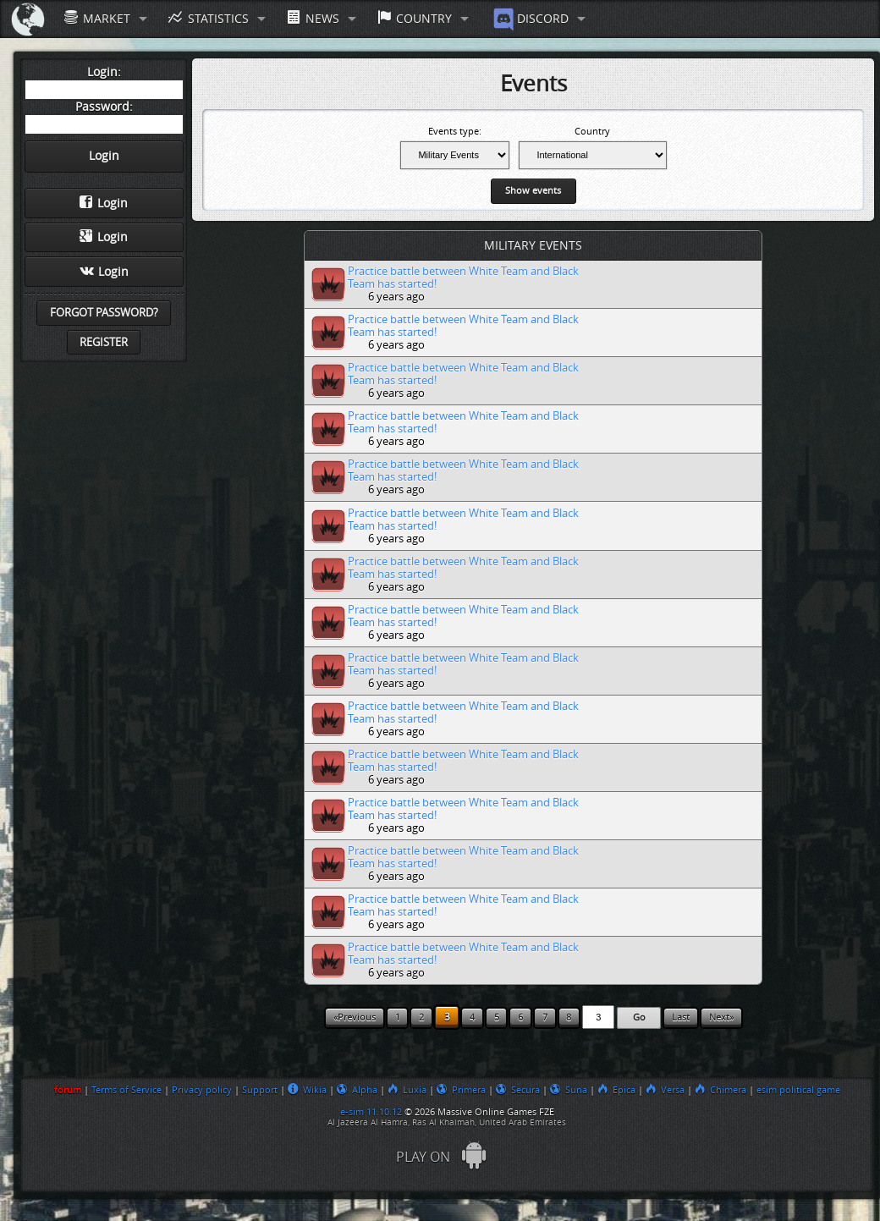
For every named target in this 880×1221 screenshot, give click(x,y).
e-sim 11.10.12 (371, 1112)
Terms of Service (126, 1090)
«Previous (354, 1017)
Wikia (307, 1090)
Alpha (357, 1090)
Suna (568, 1090)
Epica (616, 1090)
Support (260, 1090)
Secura (518, 1090)
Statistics (208, 18)
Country (414, 18)
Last (681, 1017)
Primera (461, 1090)
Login (104, 203)
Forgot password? (104, 312)
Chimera (720, 1090)
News (313, 18)
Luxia (407, 1090)
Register (104, 342)
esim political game (798, 1090)
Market (97, 18)
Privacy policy (202, 1090)
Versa (665, 1090)
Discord (529, 19)
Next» (721, 1017)
